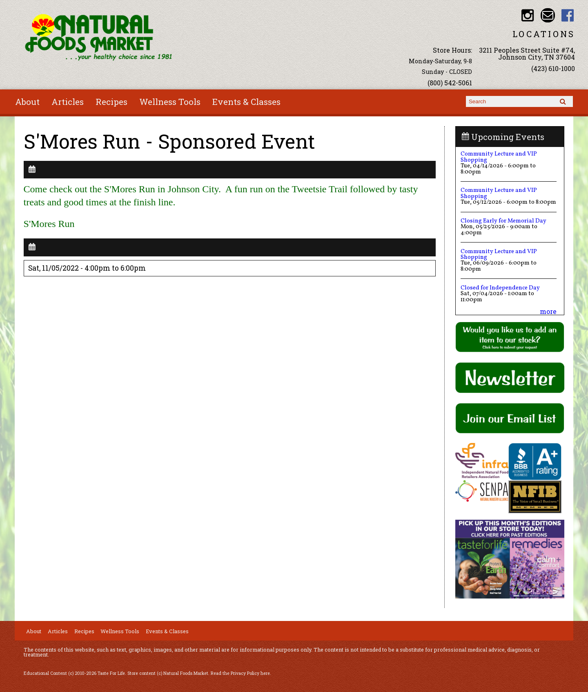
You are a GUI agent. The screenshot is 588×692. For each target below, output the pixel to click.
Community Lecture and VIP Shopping (499, 157)
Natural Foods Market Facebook (568, 15)
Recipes (111, 101)
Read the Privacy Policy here (240, 673)
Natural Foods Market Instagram (528, 15)
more (548, 311)
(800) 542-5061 (450, 82)
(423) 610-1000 (553, 68)
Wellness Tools (169, 101)
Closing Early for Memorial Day (503, 221)
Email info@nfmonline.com (548, 15)
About (27, 101)
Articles (67, 101)
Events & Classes (246, 101)
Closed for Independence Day (500, 288)
